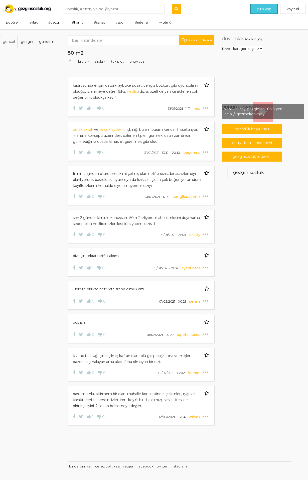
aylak (33, 22)
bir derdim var (80, 466)
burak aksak (83, 129)
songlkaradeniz (187, 196)
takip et (117, 61)
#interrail (142, 22)
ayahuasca (191, 268)
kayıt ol (293, 9)
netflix (132, 91)
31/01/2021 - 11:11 (179, 108)
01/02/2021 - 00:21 (173, 301)
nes (197, 108)
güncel (9, 41)
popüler (12, 22)
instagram (179, 466)
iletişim (128, 466)
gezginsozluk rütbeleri (252, 156)
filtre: (226, 48)
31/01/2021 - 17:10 (157, 197)
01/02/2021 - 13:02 (172, 373)
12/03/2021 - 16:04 (172, 417)
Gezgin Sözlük (248, 172)
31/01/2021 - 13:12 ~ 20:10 (162, 153)
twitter (162, 466)
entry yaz (136, 61)
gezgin (27, 41)
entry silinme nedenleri (252, 143)
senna (195, 301)
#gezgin (55, 22)
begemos (192, 152)
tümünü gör (253, 39)
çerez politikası (107, 466)
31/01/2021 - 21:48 (174, 235)
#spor (120, 22)
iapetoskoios (189, 334)
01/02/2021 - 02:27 (161, 335)
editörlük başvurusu (252, 129)
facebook (145, 466)
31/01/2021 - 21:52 (166, 268)
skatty (195, 234)
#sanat (99, 22)
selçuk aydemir (112, 129)
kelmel (194, 373)
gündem (46, 41)
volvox (195, 417)
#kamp (78, 22)
